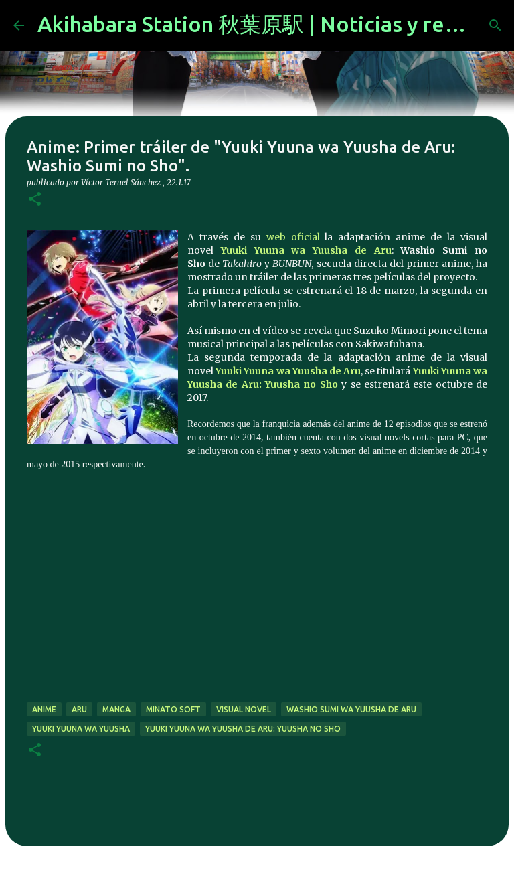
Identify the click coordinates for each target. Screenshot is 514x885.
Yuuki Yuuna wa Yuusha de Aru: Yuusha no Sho (243, 728)
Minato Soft (173, 709)
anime (44, 709)
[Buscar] (495, 25)
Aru (79, 709)
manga (116, 709)
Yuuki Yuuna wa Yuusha (81, 728)
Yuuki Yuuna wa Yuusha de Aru (306, 250)
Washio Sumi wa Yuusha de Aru (351, 709)
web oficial (293, 237)
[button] (35, 200)
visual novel (243, 709)
